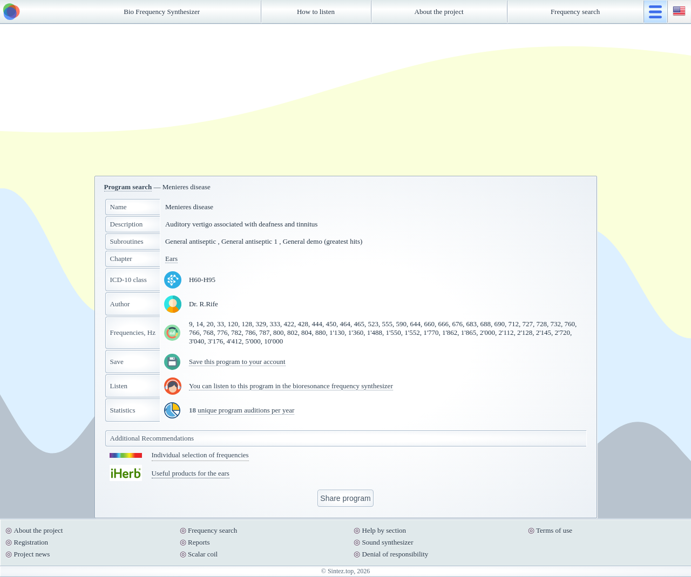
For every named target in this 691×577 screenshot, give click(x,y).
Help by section (384, 530)
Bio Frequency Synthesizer (162, 12)
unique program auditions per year (246, 410)
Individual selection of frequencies (200, 455)
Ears (171, 259)
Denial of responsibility (395, 554)
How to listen (316, 12)
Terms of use (554, 530)
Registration (31, 542)
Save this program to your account (237, 362)
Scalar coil (203, 554)
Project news (32, 554)
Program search (128, 187)
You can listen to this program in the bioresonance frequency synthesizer (291, 386)
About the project (439, 12)
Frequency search (575, 12)
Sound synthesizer (388, 542)
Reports (198, 542)
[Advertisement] (345, 99)
